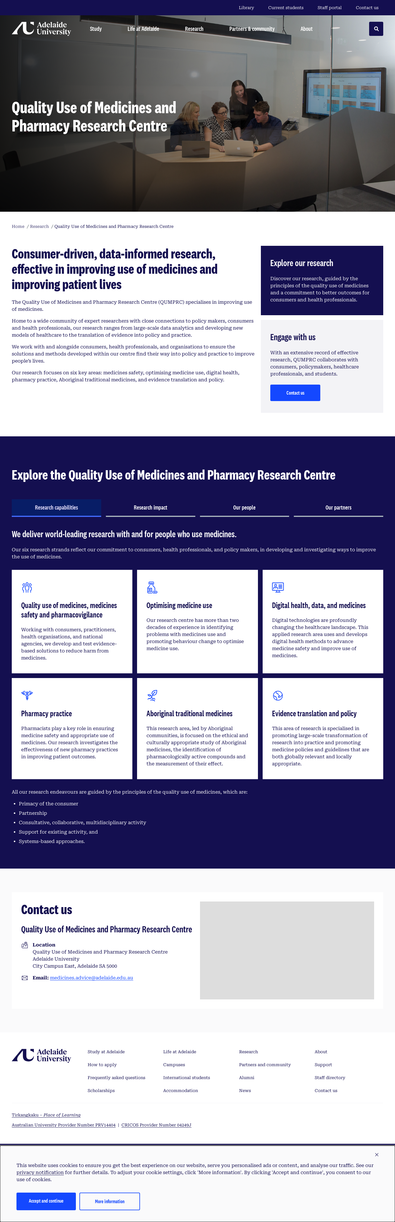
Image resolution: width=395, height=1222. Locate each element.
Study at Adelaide (106, 1051)
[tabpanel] (197, 689)
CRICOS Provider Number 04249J (156, 1125)
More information (109, 1201)
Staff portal (330, 7)
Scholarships (101, 1090)
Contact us (367, 7)
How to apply (102, 1064)
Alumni (246, 1077)
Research (248, 1051)
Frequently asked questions (116, 1077)
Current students (286, 7)
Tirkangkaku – (46, 1115)
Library (246, 7)
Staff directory (330, 1077)
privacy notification (40, 1172)
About (321, 1051)
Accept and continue (46, 1200)
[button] (377, 1154)
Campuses (174, 1064)
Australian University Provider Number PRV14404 (64, 1125)
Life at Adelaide (179, 1051)
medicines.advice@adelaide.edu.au (91, 978)
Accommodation (180, 1090)
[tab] (56, 508)
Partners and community (265, 1064)
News (245, 1090)
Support (323, 1064)
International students (186, 1077)
